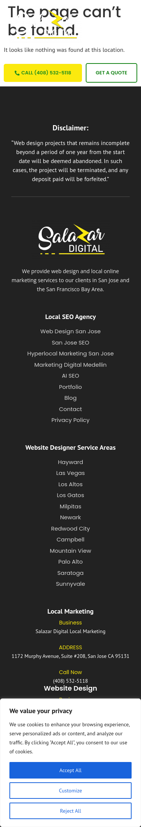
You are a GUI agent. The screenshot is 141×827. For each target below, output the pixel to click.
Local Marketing (70, 611)
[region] (70, 762)
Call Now (70, 672)
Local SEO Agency (70, 316)
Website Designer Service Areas (70, 447)
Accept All (70, 770)
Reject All (70, 810)
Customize (70, 790)
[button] (112, 24)
